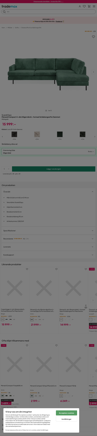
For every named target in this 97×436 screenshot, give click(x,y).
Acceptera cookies (66, 413)
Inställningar (66, 419)
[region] (41, 420)
